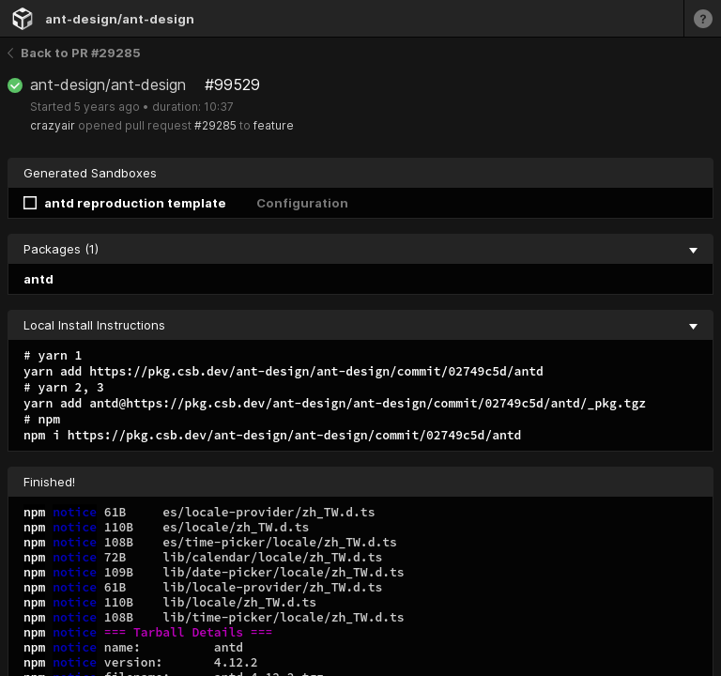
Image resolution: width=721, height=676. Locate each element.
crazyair (52, 125)
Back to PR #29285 (74, 52)
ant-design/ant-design (119, 18)
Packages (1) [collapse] (360, 248)
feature (273, 125)
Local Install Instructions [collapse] (360, 324)
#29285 (215, 125)
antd (38, 278)
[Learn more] (702, 18)
